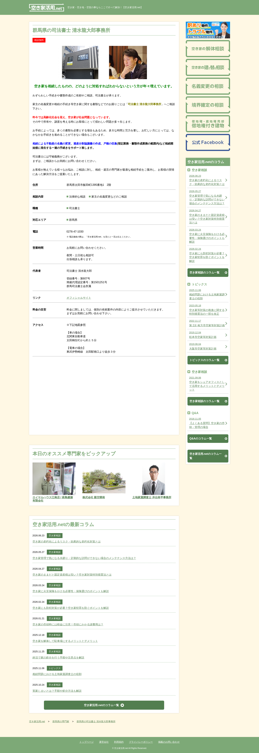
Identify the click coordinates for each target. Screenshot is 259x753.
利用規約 (119, 742)
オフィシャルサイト (79, 297)
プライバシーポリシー (141, 742)
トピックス (55, 668)
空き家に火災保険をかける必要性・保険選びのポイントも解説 (71, 591)
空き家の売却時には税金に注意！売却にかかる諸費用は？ (68, 624)
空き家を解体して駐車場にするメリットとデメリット (65, 641)
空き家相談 (55, 535)
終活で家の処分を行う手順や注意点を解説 (58, 657)
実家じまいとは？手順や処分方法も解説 (57, 690)
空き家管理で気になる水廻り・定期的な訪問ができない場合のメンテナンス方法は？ (84, 558)
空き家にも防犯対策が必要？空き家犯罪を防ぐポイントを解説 (71, 607)
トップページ (86, 742)
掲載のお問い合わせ (169, 742)
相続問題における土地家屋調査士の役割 (57, 674)
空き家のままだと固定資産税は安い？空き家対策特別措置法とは (72, 574)
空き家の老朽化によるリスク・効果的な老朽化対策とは (67, 541)
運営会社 (104, 742)
